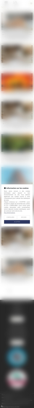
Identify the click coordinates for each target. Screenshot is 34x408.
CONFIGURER (10, 217)
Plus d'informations (9, 213)
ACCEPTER (17, 222)
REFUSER (23, 217)
